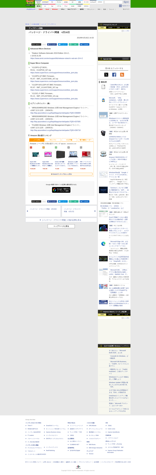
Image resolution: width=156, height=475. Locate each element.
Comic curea (111, 429)
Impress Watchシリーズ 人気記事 (115, 312)
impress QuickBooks (114, 432)
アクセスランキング (110, 25)
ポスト (38, 44)
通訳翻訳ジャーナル (95, 432)
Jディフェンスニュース (95, 429)
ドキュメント (91, 9)
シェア (53, 44)
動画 (104, 9)
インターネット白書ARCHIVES (37, 454)
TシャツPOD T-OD (76, 432)
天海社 (110, 425)
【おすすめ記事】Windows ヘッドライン (116, 346)
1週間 (118, 27)
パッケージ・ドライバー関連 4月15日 (43, 209)
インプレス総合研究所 (34, 432)
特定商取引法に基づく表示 (123, 462)
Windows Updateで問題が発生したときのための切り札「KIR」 (118, 385)
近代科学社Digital (75, 450)
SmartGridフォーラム (52, 425)
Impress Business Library (53, 432)
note (75, 44)
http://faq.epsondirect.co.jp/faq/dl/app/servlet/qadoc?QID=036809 (55, 113)
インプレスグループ (107, 462)
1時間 (102, 27)
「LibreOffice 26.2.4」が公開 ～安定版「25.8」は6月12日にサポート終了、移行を (118, 87)
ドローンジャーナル (33, 438)
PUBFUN (108, 435)
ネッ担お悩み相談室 (33, 442)
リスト (44, 44)
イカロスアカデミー (95, 438)
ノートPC (36, 140)
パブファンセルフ (113, 438)
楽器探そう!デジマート (76, 429)
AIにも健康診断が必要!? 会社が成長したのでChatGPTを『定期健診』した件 (119, 290)
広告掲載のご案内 (58, 462)
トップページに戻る (61, 226)
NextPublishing (50, 450)
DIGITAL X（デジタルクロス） (55, 438)
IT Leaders (31, 435)
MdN (88, 442)
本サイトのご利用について (33, 462)
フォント (111, 9)
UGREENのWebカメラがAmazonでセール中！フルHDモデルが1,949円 (119, 139)
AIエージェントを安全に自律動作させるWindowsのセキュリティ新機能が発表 (119, 303)
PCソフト (53, 140)
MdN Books (92, 444)
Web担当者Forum (33, 429)
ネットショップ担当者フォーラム (56, 429)
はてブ (64, 44)
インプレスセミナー (52, 435)
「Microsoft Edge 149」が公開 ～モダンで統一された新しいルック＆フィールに (118, 244)
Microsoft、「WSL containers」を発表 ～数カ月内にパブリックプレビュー (118, 100)
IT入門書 (69, 140)
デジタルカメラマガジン (35, 448)
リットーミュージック (76, 425)
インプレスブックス (52, 447)
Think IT (30, 425)
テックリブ (90, 451)
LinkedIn (86, 44)
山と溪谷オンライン (76, 441)
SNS (99, 9)
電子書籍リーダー (86, 140)
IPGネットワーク (111, 441)
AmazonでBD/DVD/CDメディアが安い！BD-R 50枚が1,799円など (118, 159)
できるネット (31, 451)
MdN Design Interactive (95, 448)
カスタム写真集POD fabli (115, 447)
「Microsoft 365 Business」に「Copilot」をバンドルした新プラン (119, 364)
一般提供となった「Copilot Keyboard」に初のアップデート (118, 371)
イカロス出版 (90, 423)
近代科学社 (71, 448)
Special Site (107, 59)
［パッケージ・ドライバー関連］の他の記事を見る (61, 220)
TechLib (91, 454)
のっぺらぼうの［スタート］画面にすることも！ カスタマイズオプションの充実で (119, 231)
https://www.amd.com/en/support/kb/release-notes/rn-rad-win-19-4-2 (56, 58)
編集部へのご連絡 (71, 462)
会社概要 (96, 462)
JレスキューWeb (94, 435)
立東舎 (72, 435)
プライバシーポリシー (85, 462)
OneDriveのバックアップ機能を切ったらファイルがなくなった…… (119, 398)
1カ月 (126, 27)
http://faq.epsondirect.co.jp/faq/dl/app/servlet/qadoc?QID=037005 (55, 122)
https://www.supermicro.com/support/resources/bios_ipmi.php (54, 73)
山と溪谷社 (71, 438)
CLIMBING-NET (74, 444)
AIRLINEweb (92, 425)
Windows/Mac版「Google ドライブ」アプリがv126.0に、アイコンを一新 (119, 175)
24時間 (110, 27)
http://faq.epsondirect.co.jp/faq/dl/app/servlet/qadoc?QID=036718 (55, 130)
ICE (107, 423)
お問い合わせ (47, 462)
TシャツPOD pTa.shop (115, 444)
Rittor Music (71, 423)
